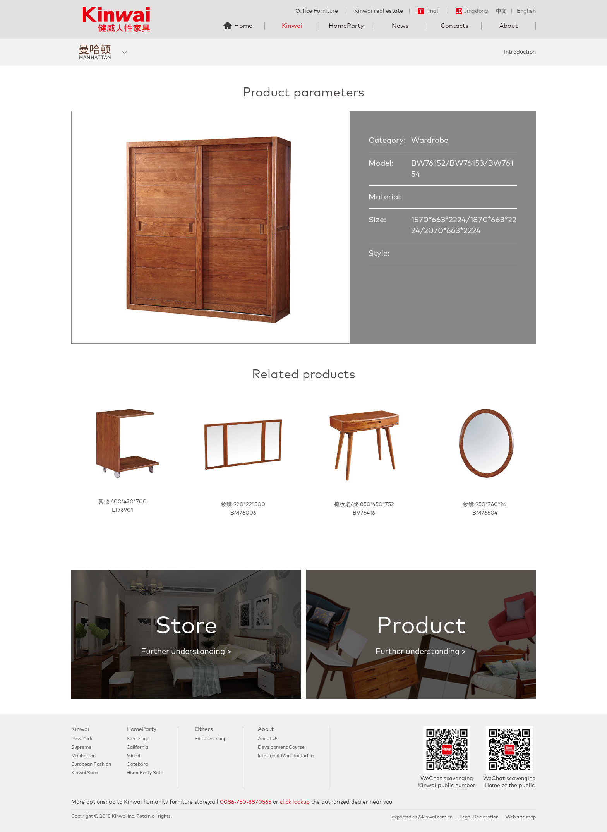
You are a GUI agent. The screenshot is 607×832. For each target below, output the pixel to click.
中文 (501, 11)
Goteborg (137, 764)
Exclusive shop (210, 739)
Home (243, 26)
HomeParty (346, 26)
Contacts (454, 26)
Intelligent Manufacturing (286, 756)
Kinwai (292, 26)
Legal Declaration (479, 817)
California (137, 747)
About (508, 26)
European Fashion (91, 764)
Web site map (521, 817)
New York (81, 739)
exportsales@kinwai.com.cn (422, 817)
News (400, 26)
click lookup (295, 802)
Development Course (281, 747)
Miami (133, 756)
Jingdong (472, 11)
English (526, 11)
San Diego (138, 739)
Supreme (81, 747)
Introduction (520, 52)
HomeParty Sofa (145, 773)
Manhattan (83, 756)
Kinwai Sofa (84, 773)
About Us (268, 739)
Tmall (429, 11)
